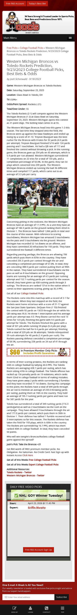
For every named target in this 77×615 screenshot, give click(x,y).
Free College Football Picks (42, 459)
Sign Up (14, 609)
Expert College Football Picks (43, 464)
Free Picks (12, 47)
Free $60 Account (15, 3)
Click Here (27, 455)
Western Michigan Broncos (21, 475)
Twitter (28, 472)
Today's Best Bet (37, 3)
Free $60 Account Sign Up (38, 549)
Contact (46, 609)
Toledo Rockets (14, 472)
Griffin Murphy (37, 507)
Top (62, 609)
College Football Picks (31, 47)
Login (30, 609)
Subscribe (61, 597)
